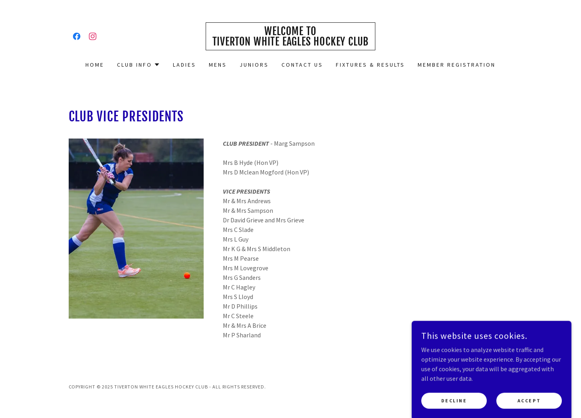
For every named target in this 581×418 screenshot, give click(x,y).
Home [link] (94, 64)
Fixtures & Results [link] (370, 64)
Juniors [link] (254, 64)
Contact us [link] (302, 64)
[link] (77, 36)
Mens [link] (218, 64)
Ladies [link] (184, 64)
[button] (138, 64)
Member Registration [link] (457, 64)
